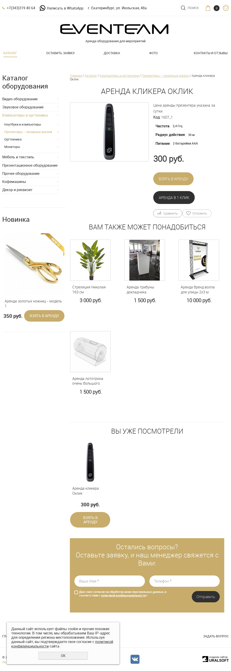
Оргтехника (13, 139)
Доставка (112, 53)
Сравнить (170, 213)
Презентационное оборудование (29, 165)
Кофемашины (14, 181)
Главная (76, 75)
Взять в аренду (44, 315)
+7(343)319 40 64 (21, 7)
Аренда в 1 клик (174, 197)
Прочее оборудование (20, 173)
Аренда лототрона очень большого (87, 381)
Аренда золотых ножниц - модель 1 (33, 304)
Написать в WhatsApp (61, 8)
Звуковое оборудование (22, 107)
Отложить (199, 213)
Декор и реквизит (17, 189)
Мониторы (12, 147)
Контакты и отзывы (211, 53)
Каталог (10, 53)
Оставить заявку (60, 53)
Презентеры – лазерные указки (28, 132)
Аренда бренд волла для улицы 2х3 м (198, 290)
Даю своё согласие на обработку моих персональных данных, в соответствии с (122, 593)
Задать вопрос (216, 636)
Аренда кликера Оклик (85, 491)
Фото (153, 53)
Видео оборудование (20, 98)
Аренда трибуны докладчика (140, 290)
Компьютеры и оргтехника (25, 115)
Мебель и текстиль (18, 156)
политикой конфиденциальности (123, 595)
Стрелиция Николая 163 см (89, 290)
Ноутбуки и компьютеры (22, 124)
